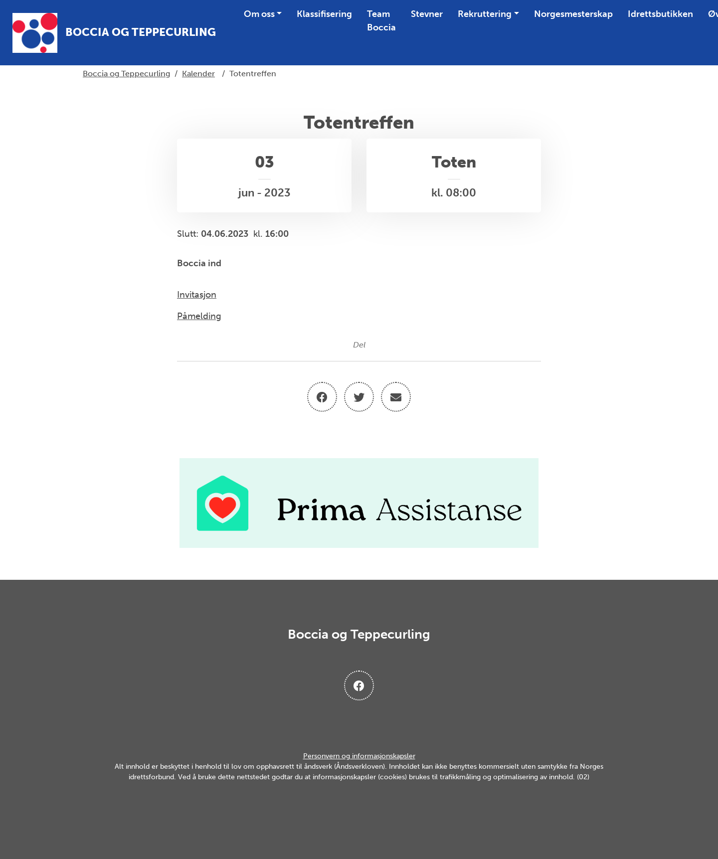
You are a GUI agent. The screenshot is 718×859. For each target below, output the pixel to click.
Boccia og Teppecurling (126, 73)
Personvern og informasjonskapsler (359, 756)
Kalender (198, 73)
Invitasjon (196, 294)
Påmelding (199, 316)
